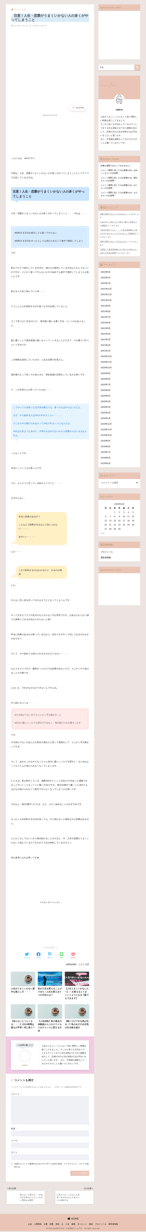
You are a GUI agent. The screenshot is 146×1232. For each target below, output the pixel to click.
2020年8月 (106, 380)
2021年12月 (106, 289)
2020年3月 (106, 409)
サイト (14, 1153)
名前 (14, 1129)
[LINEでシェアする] (61, 955)
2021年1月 (106, 352)
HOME (73, 1219)
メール (15, 1141)
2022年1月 (106, 283)
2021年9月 (106, 306)
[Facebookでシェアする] (38, 955)
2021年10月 (106, 300)
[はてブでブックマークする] (50, 955)
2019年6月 (106, 460)
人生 (81, 964)
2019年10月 (106, 437)
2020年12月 (106, 357)
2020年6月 (106, 392)
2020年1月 (106, 420)
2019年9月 (106, 443)
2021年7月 (106, 317)
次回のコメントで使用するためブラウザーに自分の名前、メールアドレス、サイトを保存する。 (51, 1166)
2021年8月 (106, 312)
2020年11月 (106, 363)
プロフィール (107, 554)
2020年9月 (106, 374)
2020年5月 (106, 397)
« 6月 (102, 536)
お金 (30, 1225)
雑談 (91, 1225)
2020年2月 (106, 414)
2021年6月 (106, 323)
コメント (16, 1094)
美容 (57, 1225)
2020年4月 (106, 403)
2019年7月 (106, 454)
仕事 (46, 1225)
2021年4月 (106, 334)
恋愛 (87, 964)
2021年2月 (106, 346)
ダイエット (82, 1225)
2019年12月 (106, 426)
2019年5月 (106, 466)
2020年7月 (106, 386)
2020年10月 (106, 369)
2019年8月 (106, 449)
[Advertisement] (50, 136)
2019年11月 (106, 431)
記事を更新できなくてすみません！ (114, 215)
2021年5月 (106, 329)
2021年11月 (106, 295)
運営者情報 (106, 560)
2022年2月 (106, 277)
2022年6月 (106, 272)
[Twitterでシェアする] (27, 955)
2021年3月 (106, 340)
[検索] (137, 67)
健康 (73, 1225)
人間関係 (38, 1225)
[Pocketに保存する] (73, 955)
